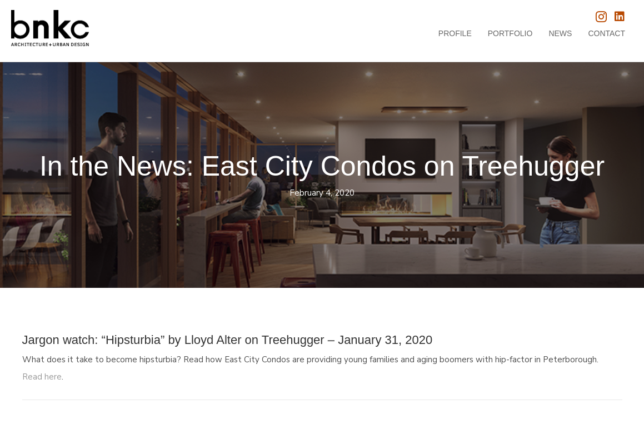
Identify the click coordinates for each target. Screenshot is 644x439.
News (560, 33)
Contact (606, 33)
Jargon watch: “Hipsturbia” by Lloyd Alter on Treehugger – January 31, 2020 (227, 340)
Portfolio (510, 33)
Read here (42, 376)
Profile (455, 33)
